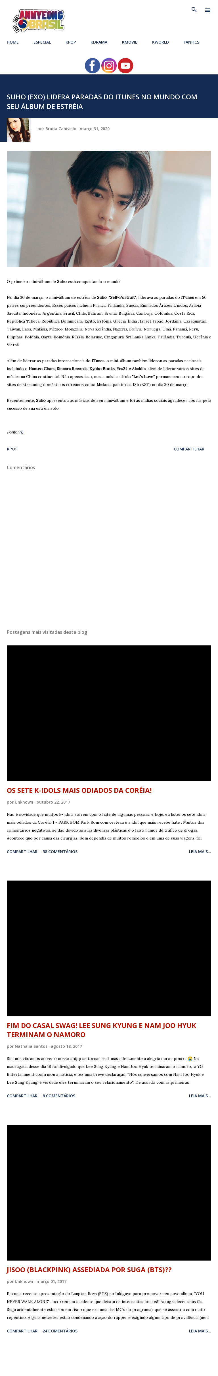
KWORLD (160, 42)
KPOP (71, 42)
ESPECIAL (42, 42)
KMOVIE (129, 42)
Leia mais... (200, 851)
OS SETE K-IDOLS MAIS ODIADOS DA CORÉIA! (79, 790)
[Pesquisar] (194, 10)
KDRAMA (99, 42)
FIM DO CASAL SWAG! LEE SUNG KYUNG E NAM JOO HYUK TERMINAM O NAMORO (101, 1030)
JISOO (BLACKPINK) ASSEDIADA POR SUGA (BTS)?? (89, 1269)
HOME (13, 42)
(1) (21, 432)
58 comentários (60, 851)
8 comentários (59, 1095)
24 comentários (60, 1331)
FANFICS (191, 42)
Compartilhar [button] (189, 449)
